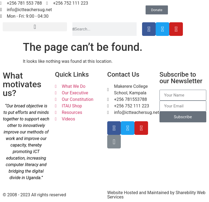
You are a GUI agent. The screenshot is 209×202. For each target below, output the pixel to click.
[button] (35, 26)
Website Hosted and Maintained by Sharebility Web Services (156, 195)
